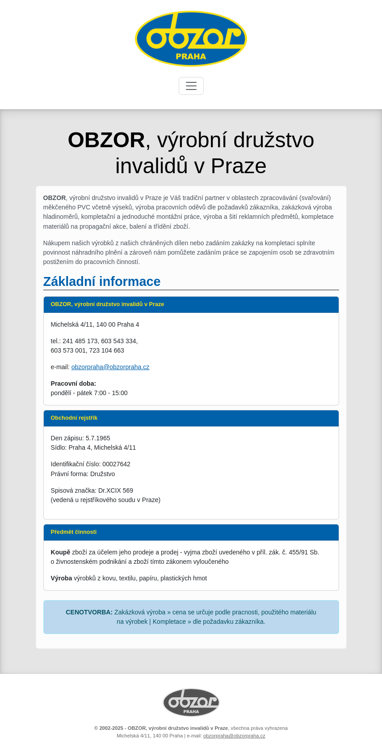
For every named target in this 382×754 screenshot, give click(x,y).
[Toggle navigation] (191, 86)
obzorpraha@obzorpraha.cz (110, 367)
